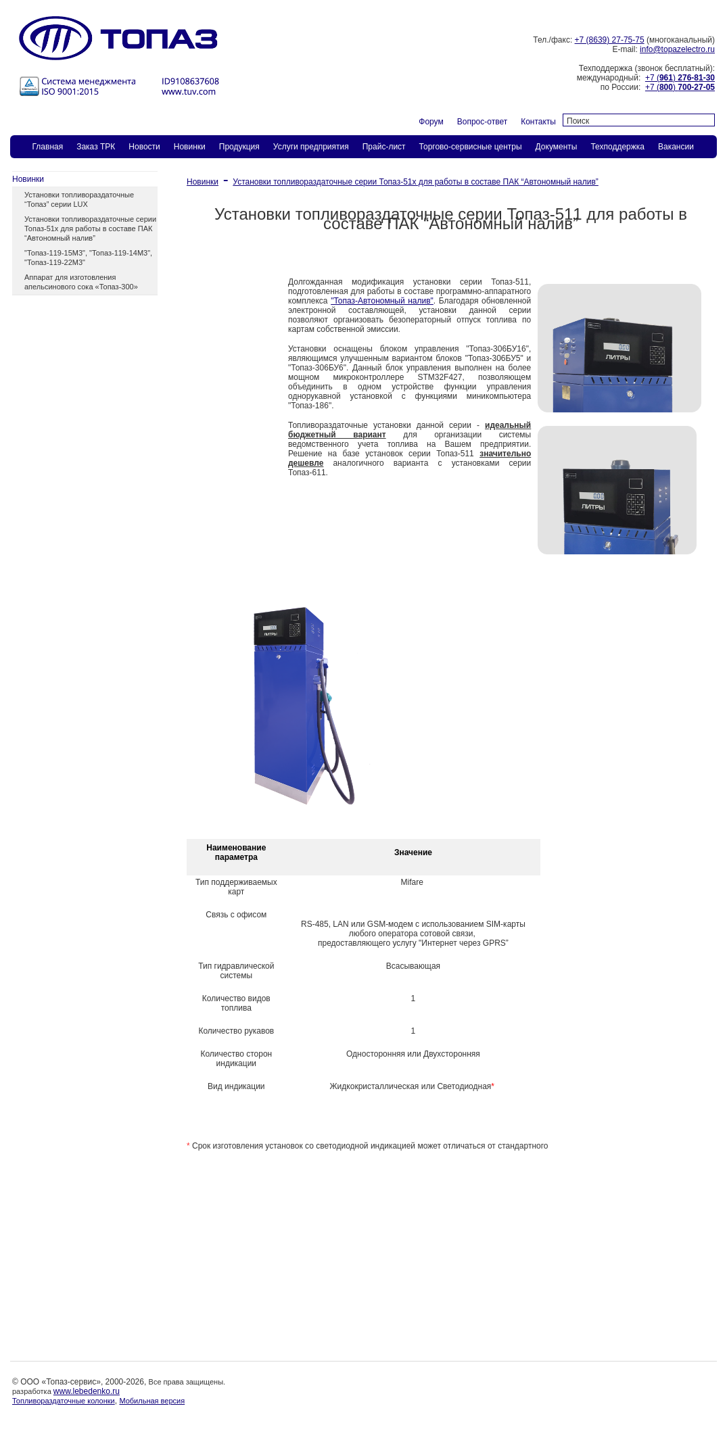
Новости (144, 146)
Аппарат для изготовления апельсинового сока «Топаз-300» (81, 282)
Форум (431, 121)
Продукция (239, 146)
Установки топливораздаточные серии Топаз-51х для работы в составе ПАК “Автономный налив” (90, 228)
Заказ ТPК (95, 146)
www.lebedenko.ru (86, 1391)
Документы (557, 146)
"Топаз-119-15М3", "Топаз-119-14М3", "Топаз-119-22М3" (88, 257)
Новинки (190, 146)
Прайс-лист (384, 146)
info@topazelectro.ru (677, 49)
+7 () (680, 77)
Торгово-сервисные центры (470, 146)
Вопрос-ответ (482, 121)
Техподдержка (617, 146)
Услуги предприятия (311, 146)
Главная (48, 146)
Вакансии (676, 146)
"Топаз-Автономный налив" (382, 301)
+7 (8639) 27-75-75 (609, 40)
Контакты (538, 121)
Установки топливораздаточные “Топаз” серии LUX (79, 199)
